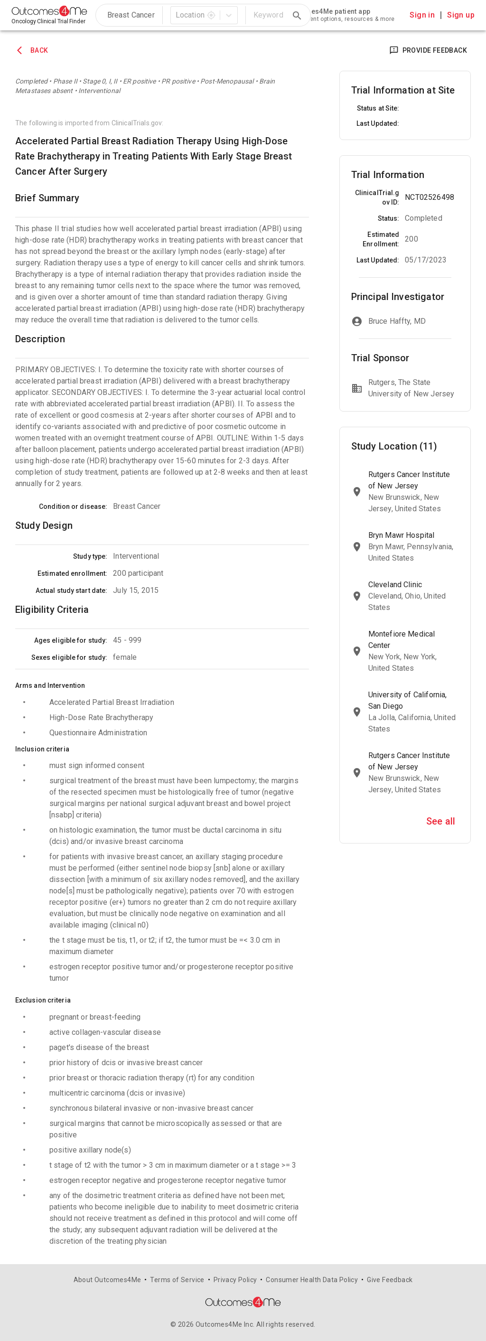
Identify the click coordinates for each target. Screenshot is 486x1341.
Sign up (461, 14)
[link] (314, 15)
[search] (265, 15)
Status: (389, 218)
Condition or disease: (73, 506)
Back (33, 50)
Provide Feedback (429, 50)
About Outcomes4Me (107, 1280)
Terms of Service (177, 1280)
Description (40, 339)
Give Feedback (389, 1280)
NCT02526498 (429, 197)
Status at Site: (378, 108)
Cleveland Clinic (395, 584)
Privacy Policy (235, 1280)
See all (440, 821)
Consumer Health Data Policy (312, 1280)
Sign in (422, 14)
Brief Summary (47, 198)
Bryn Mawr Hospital (401, 535)
